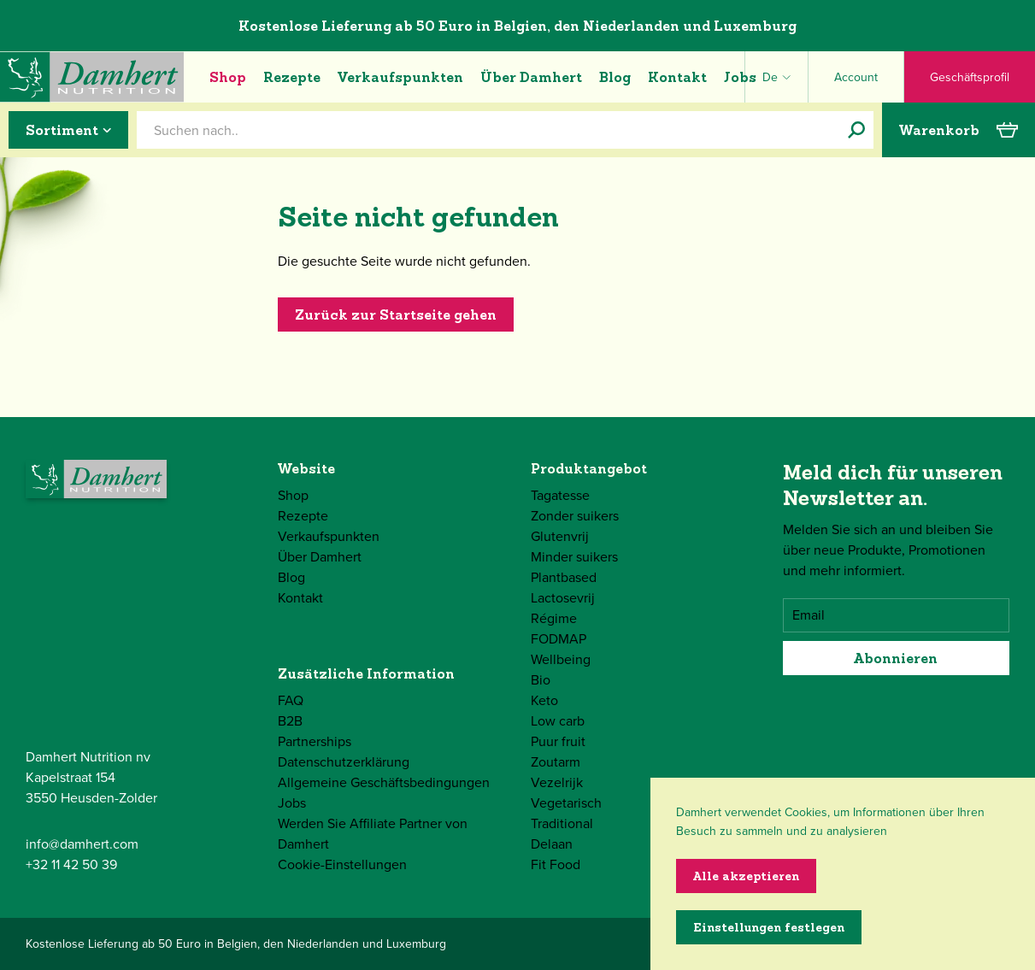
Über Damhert (531, 77)
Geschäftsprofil (969, 77)
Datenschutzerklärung (343, 762)
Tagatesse (560, 495)
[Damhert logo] (92, 77)
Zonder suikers (575, 516)
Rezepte (291, 77)
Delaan (552, 844)
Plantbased (564, 577)
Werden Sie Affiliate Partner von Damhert (373, 834)
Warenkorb (958, 130)
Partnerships (314, 741)
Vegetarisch (566, 803)
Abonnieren (896, 658)
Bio (540, 680)
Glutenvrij (560, 536)
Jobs (740, 77)
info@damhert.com (82, 844)
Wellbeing (561, 659)
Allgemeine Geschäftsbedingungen (384, 782)
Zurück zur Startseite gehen (396, 314)
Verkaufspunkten (400, 77)
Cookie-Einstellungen (342, 864)
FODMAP (558, 639)
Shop (227, 77)
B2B (290, 721)
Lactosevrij (563, 598)
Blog (615, 77)
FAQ (290, 700)
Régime (554, 618)
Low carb (558, 721)
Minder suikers (574, 557)
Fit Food (555, 864)
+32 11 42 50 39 (71, 864)
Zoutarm (555, 762)
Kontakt (677, 77)
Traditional (562, 823)
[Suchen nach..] (856, 129)
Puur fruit (558, 741)
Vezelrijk (557, 782)
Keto (544, 700)
